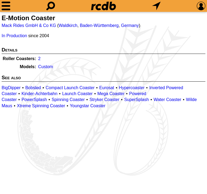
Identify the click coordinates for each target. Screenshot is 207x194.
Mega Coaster (111, 93)
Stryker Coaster (104, 99)
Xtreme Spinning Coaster (41, 105)
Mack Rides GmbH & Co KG (29, 25)
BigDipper (11, 87)
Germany (130, 25)
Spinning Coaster (68, 99)
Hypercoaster (131, 87)
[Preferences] (201, 6)
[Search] (50, 6)
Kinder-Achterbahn (39, 93)
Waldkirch (68, 25)
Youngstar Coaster (87, 105)
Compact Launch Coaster (70, 87)
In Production (14, 35)
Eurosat (106, 87)
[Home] (103, 6)
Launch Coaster (77, 93)
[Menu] (6, 6)
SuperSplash (136, 99)
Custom (45, 66)
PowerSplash (34, 99)
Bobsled (33, 87)
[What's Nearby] (156, 6)
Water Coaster (167, 99)
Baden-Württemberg (99, 25)
